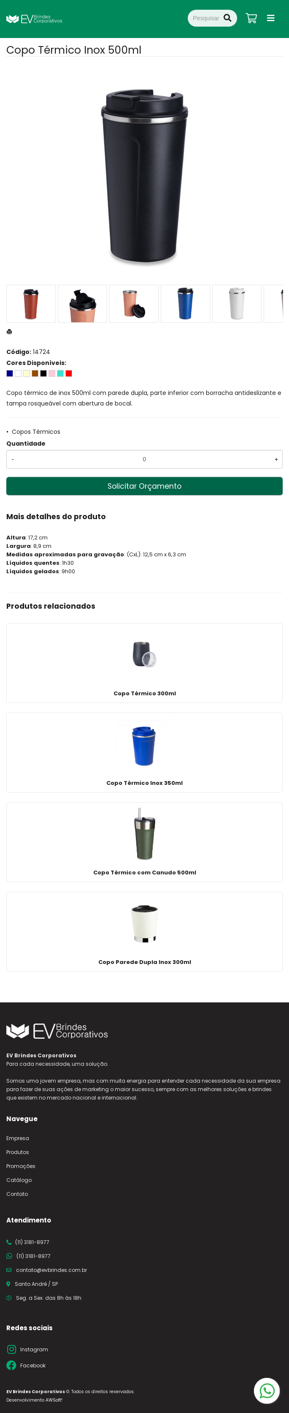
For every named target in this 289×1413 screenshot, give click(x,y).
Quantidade (26, 443)
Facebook (33, 1365)
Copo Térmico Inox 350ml (144, 783)
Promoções (20, 1166)
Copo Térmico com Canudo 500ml (144, 872)
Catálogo (19, 1180)
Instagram (34, 1349)
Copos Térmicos (36, 431)
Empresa (17, 1138)
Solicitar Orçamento (144, 486)
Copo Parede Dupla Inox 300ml (144, 962)
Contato (17, 1194)
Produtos (17, 1152)
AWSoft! (54, 1400)
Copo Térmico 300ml (144, 693)
